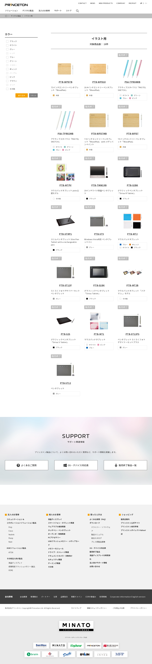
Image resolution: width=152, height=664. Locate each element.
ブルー (10, 57)
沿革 (55, 596)
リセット (33, 95)
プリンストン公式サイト (130, 523)
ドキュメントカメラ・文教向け (60, 556)
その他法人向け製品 (14, 558)
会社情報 (9, 596)
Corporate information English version (127, 596)
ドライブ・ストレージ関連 (58, 552)
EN (146, 3)
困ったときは (96, 514)
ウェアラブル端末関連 (56, 526)
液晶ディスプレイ (15, 563)
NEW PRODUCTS (106, 3)
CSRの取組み (90, 596)
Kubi (10, 542)
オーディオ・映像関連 (56, 534)
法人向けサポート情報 (98, 562)
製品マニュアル (97, 534)
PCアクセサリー (54, 537)
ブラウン (11, 81)
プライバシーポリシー (138, 608)
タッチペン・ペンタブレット (59, 530)
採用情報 (103, 596)
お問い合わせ (95, 566)
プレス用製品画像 (98, 542)
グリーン (11, 61)
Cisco (11, 531)
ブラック (11, 41)
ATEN (11, 552)
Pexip (11, 538)
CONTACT (82, 3)
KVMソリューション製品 (16, 548)
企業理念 (64, 596)
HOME (6, 16)
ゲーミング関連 (54, 563)
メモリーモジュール (56, 548)
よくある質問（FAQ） (98, 519)
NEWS (92, 3)
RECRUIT (132, 3)
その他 (10, 89)
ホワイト (11, 45)
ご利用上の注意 (118, 608)
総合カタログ (96, 538)
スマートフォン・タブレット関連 (61, 523)
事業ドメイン (76, 596)
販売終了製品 (95, 552)
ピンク (10, 77)
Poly (10, 527)
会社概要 (23, 596)
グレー (10, 49)
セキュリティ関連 (55, 559)
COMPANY (120, 3)
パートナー (45, 596)
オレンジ (11, 69)
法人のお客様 (13, 514)
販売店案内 (125, 519)
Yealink (11, 534)
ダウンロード (95, 523)
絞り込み (21, 95)
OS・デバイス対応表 (98, 548)
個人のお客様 (55, 514)
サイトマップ (76, 608)
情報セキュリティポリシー (97, 608)
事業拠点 (34, 596)
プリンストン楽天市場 (129, 526)
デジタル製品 (16, 16)
